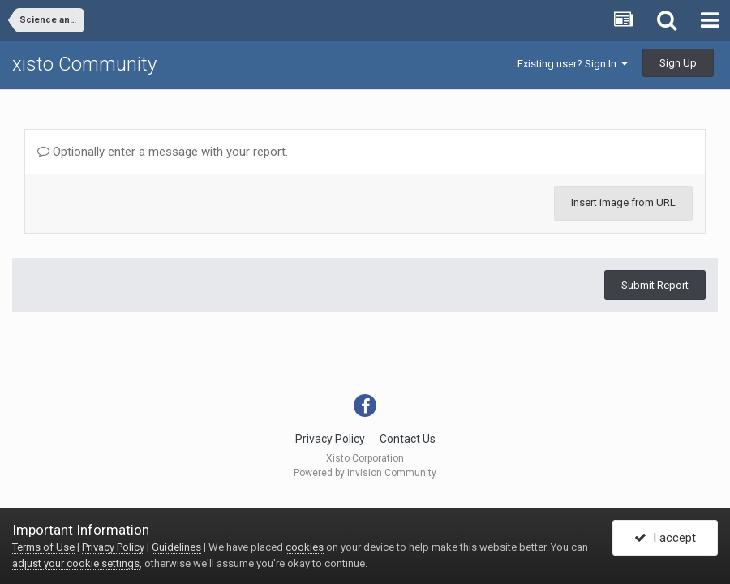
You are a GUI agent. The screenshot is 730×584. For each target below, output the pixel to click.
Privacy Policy (330, 438)
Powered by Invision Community (365, 473)
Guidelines (176, 547)
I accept (665, 537)
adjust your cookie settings (76, 563)
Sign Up (678, 63)
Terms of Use (43, 547)
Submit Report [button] (655, 285)
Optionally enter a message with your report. (162, 151)
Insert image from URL (623, 202)
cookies (305, 547)
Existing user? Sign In (572, 64)
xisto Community (84, 64)
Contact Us (408, 438)
